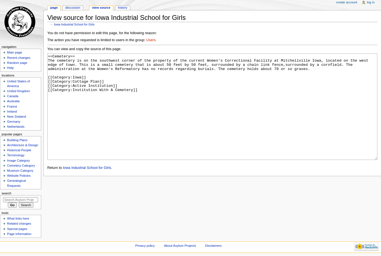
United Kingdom (18, 91)
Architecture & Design (22, 145)
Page (54, 7)
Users (150, 40)
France (12, 106)
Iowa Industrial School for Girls (74, 24)
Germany (13, 121)
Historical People (19, 150)
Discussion (72, 7)
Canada (12, 96)
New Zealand (16, 116)
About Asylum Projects (180, 245)
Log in (371, 2)
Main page (14, 52)
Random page (17, 62)
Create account (346, 2)
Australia (13, 101)
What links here (18, 218)
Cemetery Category (21, 165)
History (122, 7)
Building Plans (17, 140)
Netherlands (15, 126)
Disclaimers (213, 245)
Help (10, 67)
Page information (19, 234)
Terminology (15, 155)
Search (6, 193)
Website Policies (19, 175)
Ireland (12, 111)
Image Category (18, 160)
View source (101, 7)
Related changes (19, 223)
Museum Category (20, 170)
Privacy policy (145, 245)
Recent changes (18, 57)
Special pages (17, 229)
